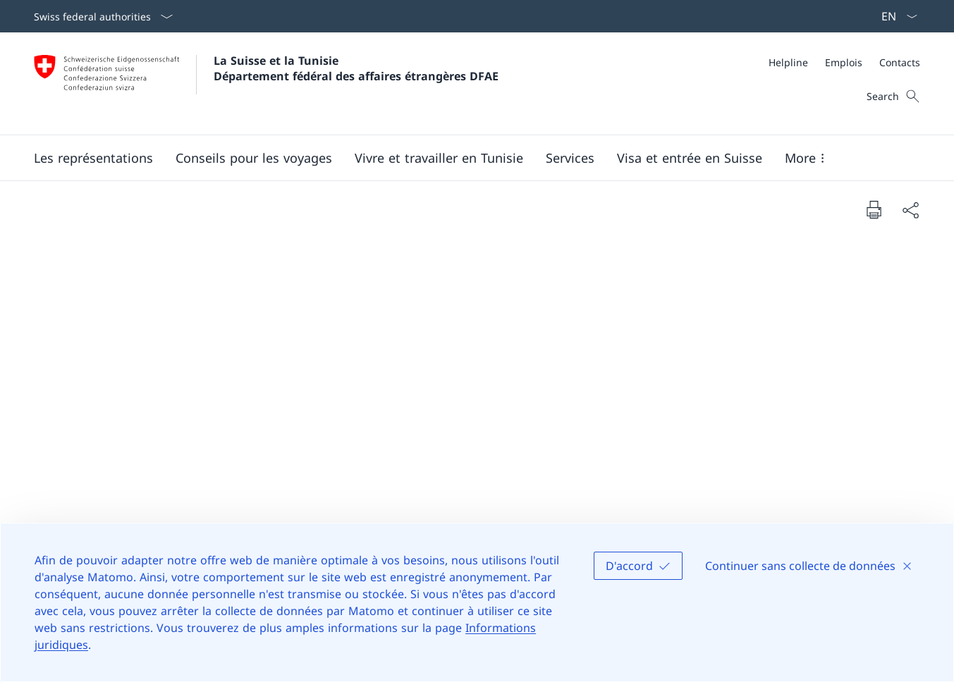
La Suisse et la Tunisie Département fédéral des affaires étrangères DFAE (356, 68)
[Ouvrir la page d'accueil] (266, 83)
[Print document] (873, 209)
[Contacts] (900, 62)
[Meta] (844, 62)
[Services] (570, 157)
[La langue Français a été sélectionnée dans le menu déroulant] (894, 16)
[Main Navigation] (466, 157)
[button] (93, 157)
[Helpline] (788, 62)
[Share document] (910, 209)
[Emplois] (844, 62)
